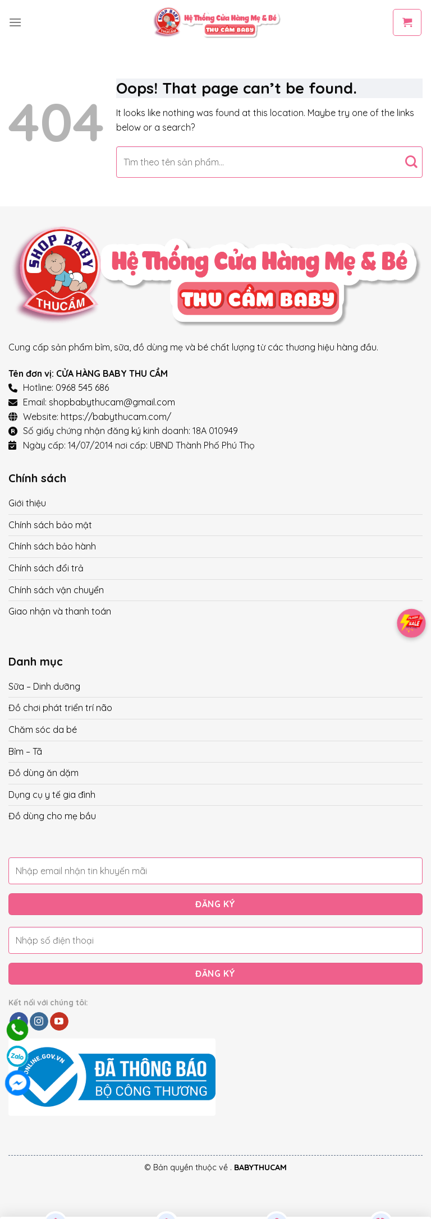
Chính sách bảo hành (52, 546)
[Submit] (411, 162)
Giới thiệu (27, 503)
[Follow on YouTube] (59, 1021)
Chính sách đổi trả (46, 568)
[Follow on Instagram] (39, 1021)
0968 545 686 (82, 387)
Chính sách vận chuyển (56, 589)
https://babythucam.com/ (116, 416)
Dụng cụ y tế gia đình (51, 794)
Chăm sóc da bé (42, 729)
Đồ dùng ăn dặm (43, 772)
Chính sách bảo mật (50, 524)
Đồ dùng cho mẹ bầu (52, 815)
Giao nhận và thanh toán (59, 611)
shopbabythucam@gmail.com (112, 402)
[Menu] (15, 22)
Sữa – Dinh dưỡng (44, 686)
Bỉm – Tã (25, 751)
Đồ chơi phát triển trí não (60, 707)
